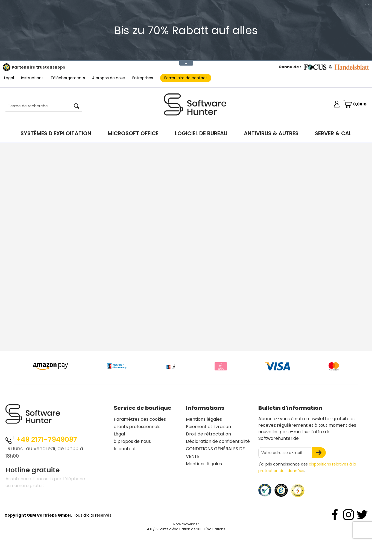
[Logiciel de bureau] (201, 133)
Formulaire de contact (185, 78)
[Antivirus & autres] (271, 133)
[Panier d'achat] (355, 104)
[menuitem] (41, 106)
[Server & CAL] (333, 133)
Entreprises (142, 78)
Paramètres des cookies (140, 419)
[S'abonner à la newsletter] (319, 452)
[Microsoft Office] (133, 133)
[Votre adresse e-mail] (285, 452)
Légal (119, 434)
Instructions (32, 78)
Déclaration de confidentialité (218, 441)
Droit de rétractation (208, 434)
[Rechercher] (76, 106)
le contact (125, 449)
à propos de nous (132, 441)
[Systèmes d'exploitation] (55, 133)
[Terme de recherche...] (43, 106)
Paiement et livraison (208, 426)
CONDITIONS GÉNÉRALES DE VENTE (215, 452)
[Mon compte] (336, 104)
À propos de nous (108, 78)
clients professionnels (137, 426)
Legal (9, 78)
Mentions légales (204, 419)
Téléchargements (68, 78)
